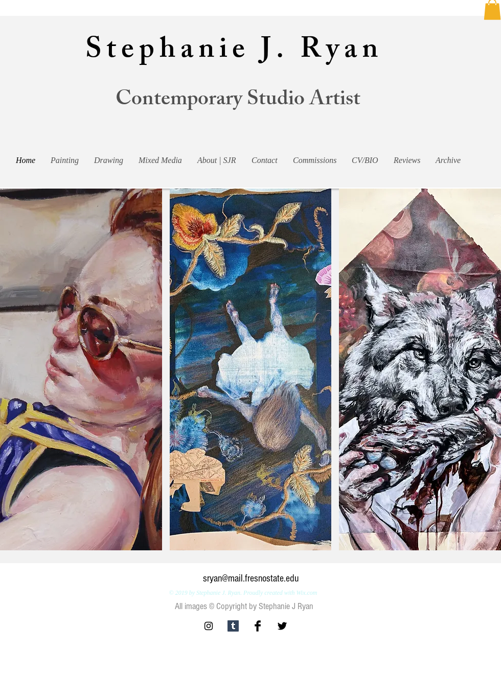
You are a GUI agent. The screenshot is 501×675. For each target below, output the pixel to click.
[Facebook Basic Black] (257, 626)
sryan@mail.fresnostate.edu (251, 578)
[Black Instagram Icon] (208, 626)
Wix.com (306, 592)
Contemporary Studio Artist (238, 101)
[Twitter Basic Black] (282, 626)
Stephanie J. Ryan (233, 52)
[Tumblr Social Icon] (233, 626)
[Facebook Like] (426, 630)
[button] (81, 369)
